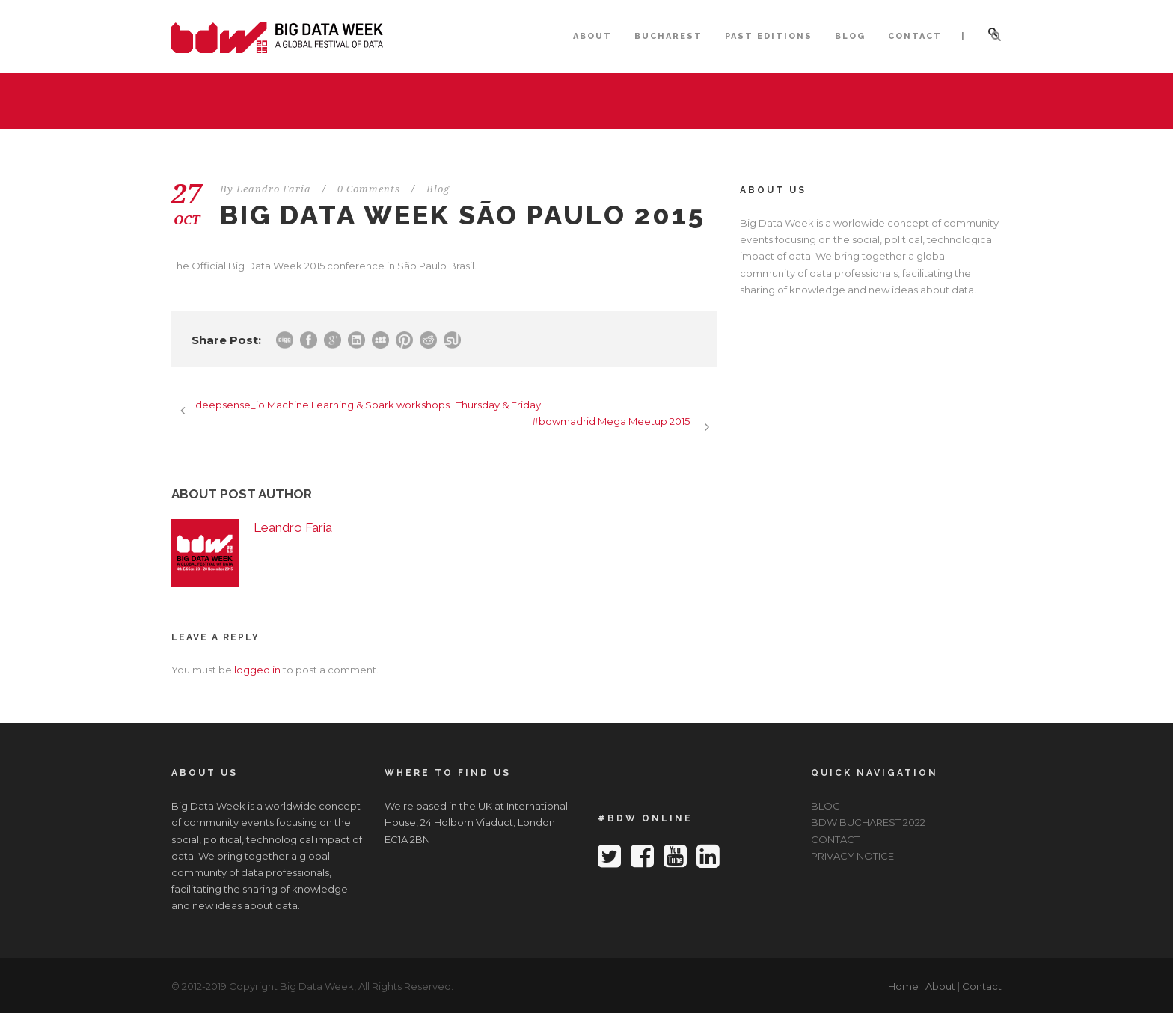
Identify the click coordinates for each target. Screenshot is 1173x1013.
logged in (257, 670)
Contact (982, 986)
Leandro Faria (273, 189)
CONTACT (915, 36)
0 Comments (368, 189)
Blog (438, 189)
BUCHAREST (668, 36)
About (940, 986)
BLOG (850, 36)
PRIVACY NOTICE (852, 856)
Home (903, 986)
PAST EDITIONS (768, 36)
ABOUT (592, 36)
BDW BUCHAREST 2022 (868, 822)
